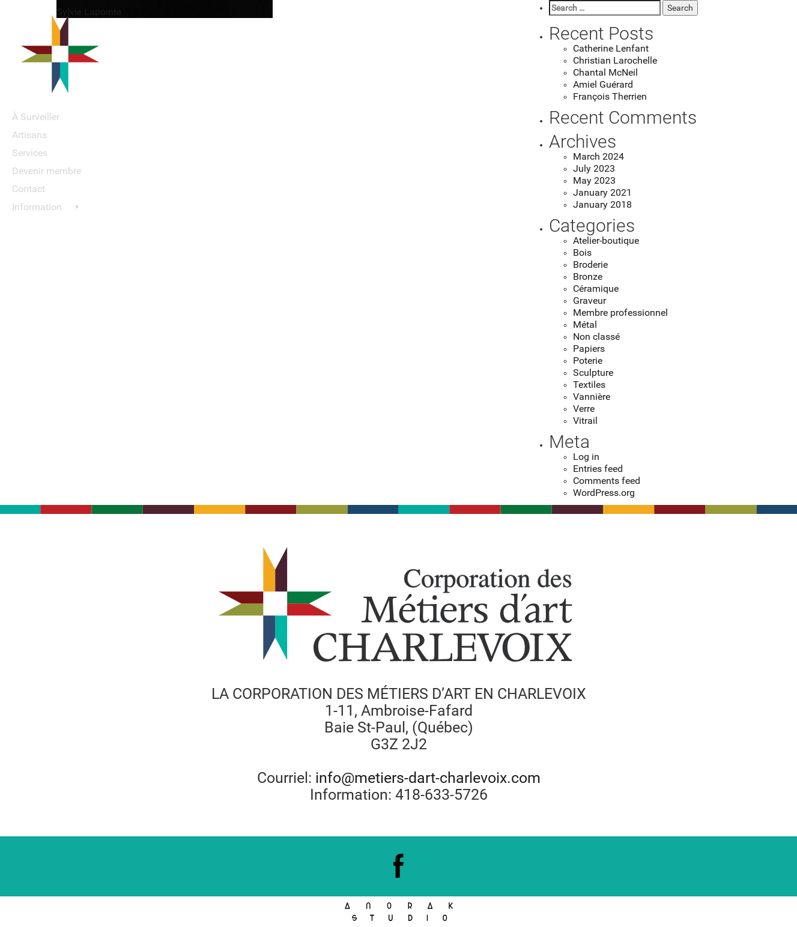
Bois (582, 252)
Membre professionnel (620, 312)
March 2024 (598, 156)
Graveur (589, 300)
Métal (585, 324)
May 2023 (594, 180)
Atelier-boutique (606, 240)
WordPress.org (604, 492)
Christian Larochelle (615, 60)
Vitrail (585, 420)
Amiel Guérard (603, 84)
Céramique (596, 288)
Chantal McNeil (605, 72)
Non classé (596, 336)
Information (37, 207)
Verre (584, 408)
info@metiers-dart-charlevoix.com (428, 778)
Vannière (591, 396)
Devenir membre (46, 171)
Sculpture (593, 372)
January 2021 (602, 192)
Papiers (589, 348)
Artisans (29, 134)
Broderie (590, 264)
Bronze (587, 276)
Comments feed (606, 480)
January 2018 (602, 204)
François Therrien (610, 96)
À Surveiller (35, 116)
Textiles (589, 384)
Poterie (587, 360)
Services (29, 153)
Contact (28, 189)
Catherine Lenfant (611, 48)
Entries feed (598, 468)
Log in (586, 456)
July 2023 (594, 168)
